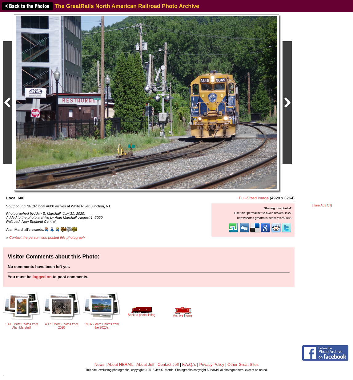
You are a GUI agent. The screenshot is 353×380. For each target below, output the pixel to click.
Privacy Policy (211, 364)
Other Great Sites (243, 364)
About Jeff (145, 364)
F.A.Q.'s (189, 364)
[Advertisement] (322, 108)
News (99, 364)
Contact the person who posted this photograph (47, 237)
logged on (42, 276)
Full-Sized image (254, 198)
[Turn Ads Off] (322, 205)
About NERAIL (120, 364)
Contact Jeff (168, 364)
